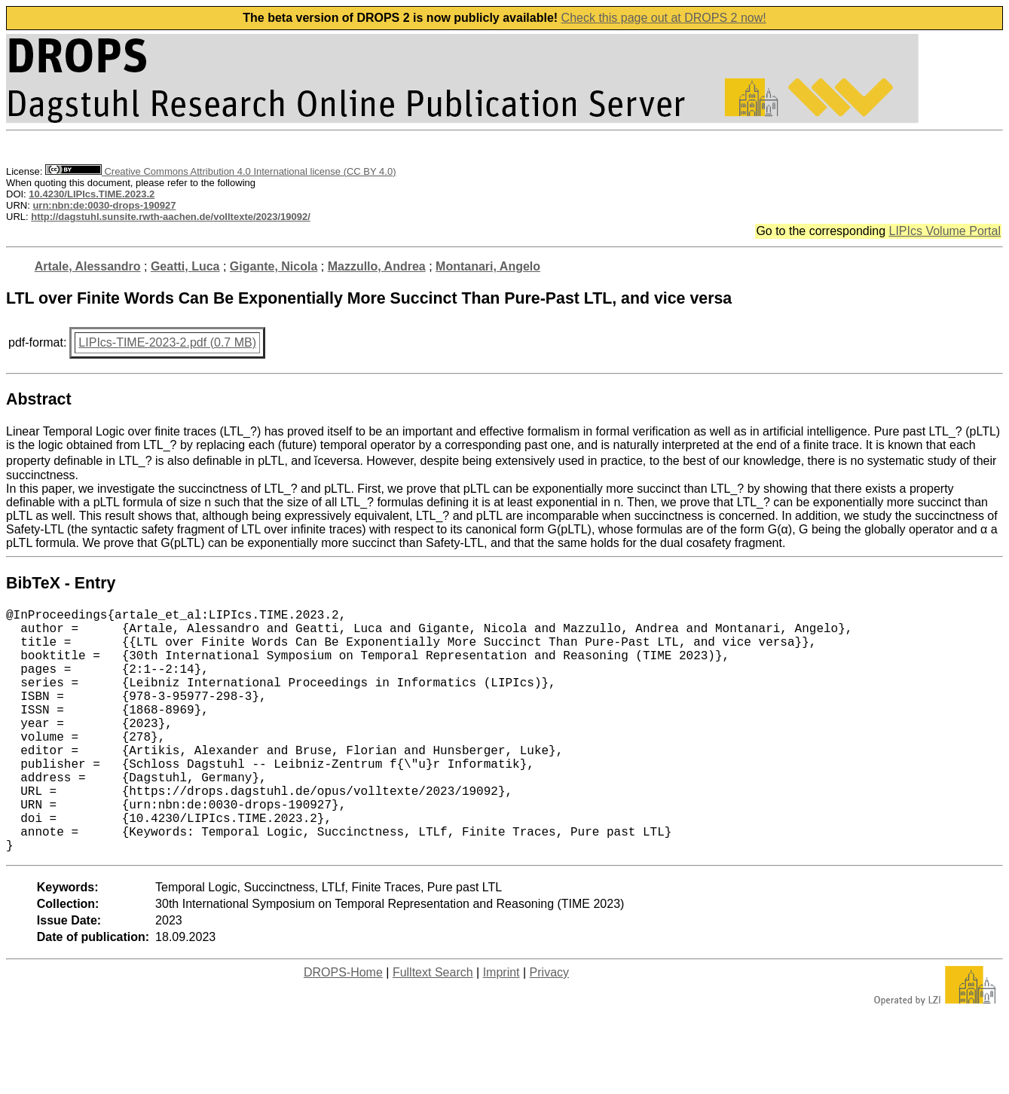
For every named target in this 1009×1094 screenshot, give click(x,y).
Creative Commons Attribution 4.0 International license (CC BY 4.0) (220, 171)
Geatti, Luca (185, 266)
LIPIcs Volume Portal (944, 231)
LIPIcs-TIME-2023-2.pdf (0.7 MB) (167, 342)
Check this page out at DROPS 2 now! (663, 17)
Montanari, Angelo (488, 266)
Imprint (501, 1026)
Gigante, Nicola (273, 266)
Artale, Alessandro (88, 266)
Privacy (549, 1026)
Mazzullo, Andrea (377, 266)
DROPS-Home (343, 1026)
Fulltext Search (433, 1026)
